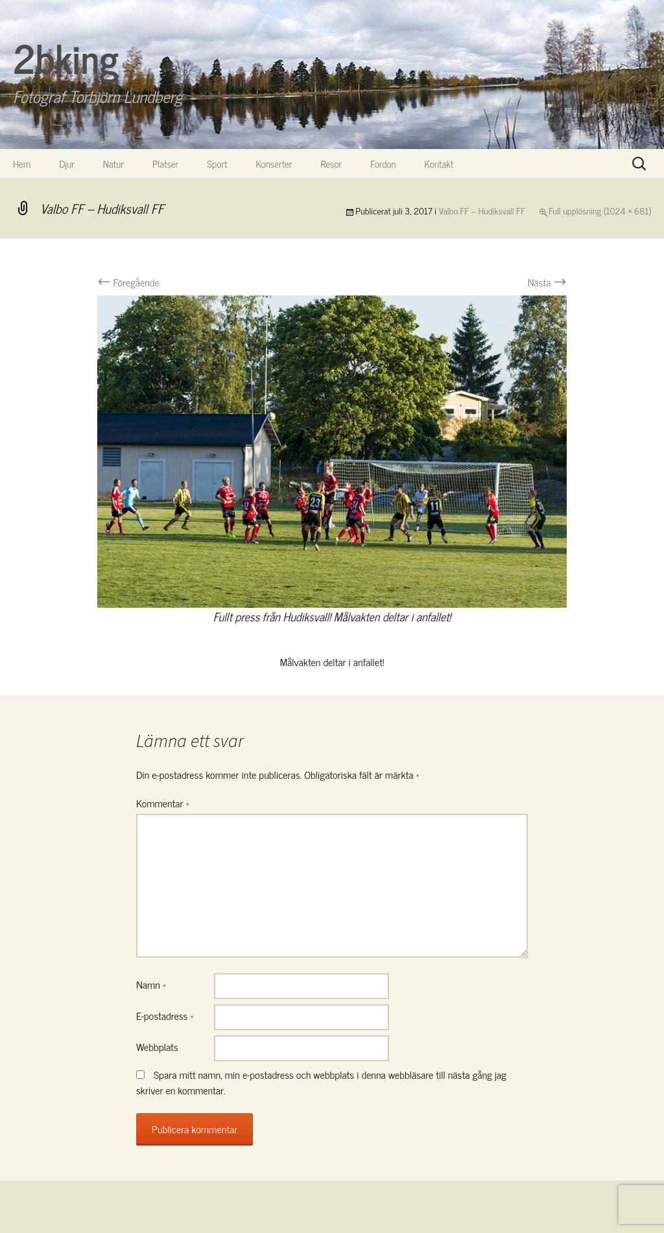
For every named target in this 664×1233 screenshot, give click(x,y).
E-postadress (165, 1015)
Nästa (547, 281)
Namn (151, 984)
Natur (113, 164)
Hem (21, 164)
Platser (165, 164)
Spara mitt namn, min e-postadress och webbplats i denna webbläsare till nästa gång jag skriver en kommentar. (321, 1082)
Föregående (128, 281)
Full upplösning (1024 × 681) (600, 210)
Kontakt (439, 164)
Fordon (383, 164)
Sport (217, 164)
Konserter (274, 164)
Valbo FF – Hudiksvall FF (482, 210)
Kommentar (162, 802)
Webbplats (157, 1046)
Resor (331, 164)
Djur (66, 164)
